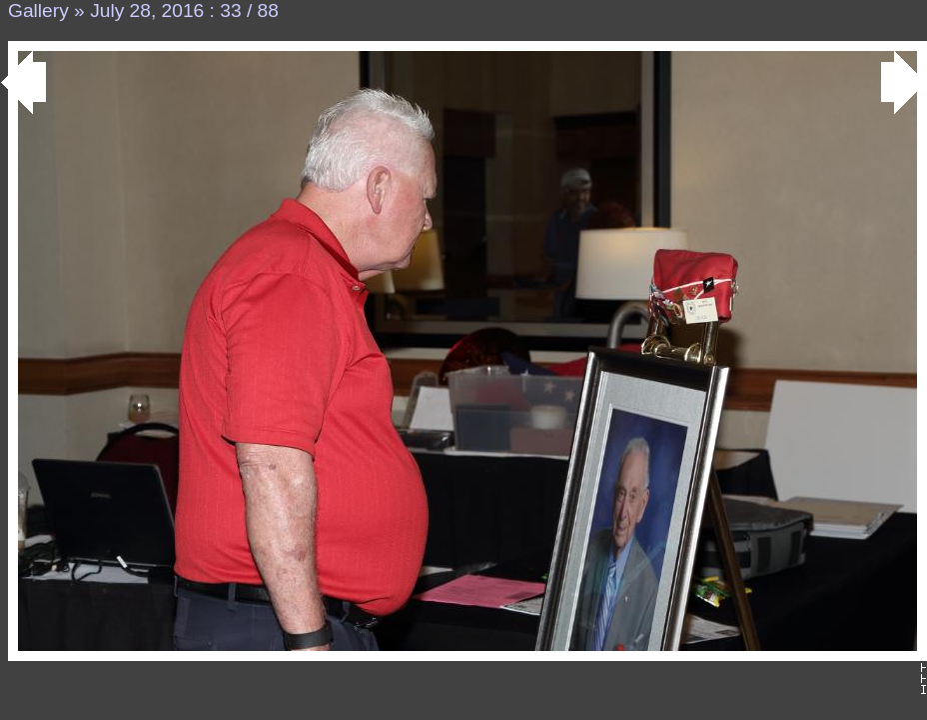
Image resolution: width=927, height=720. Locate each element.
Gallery (38, 10)
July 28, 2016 (147, 10)
